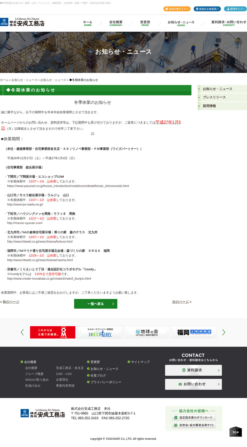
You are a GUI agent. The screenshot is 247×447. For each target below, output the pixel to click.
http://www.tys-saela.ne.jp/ (25, 204)
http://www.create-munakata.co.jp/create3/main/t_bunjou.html (49, 278)
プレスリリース (214, 97)
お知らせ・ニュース (24, 80)
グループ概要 (34, 374)
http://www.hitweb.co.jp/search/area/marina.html (40, 260)
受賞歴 (95, 362)
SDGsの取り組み (37, 379)
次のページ (180, 301)
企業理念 (62, 379)
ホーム (4, 80)
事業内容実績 (65, 385)
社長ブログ (98, 375)
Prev (22, 332)
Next (223, 332)
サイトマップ (140, 362)
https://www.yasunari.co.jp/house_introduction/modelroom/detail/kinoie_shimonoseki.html (68, 186)
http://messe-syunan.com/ (25, 223)
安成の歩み (33, 385)
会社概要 (30, 362)
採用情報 (209, 106)
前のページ (11, 301)
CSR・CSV (64, 374)
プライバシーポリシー (106, 382)
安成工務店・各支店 (70, 368)
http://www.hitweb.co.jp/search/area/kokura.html (40, 241)
